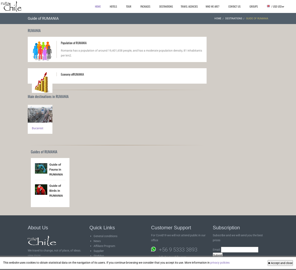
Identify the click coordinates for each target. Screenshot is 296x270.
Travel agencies (189, 6)
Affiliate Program (104, 246)
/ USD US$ (275, 6)
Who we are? (212, 6)
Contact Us (234, 6)
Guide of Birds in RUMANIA (56, 190)
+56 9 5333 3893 (178, 250)
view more (34, 255)
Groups (254, 6)
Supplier (99, 251)
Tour (128, 6)
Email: (235, 250)
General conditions (105, 236)
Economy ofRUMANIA (72, 74)
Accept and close (280, 263)
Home (98, 6)
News (97, 241)
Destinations (166, 6)
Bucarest (37, 128)
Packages (145, 6)
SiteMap (99, 255)
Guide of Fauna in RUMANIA (56, 169)
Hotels (113, 6)
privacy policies (220, 262)
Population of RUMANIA (74, 42)
